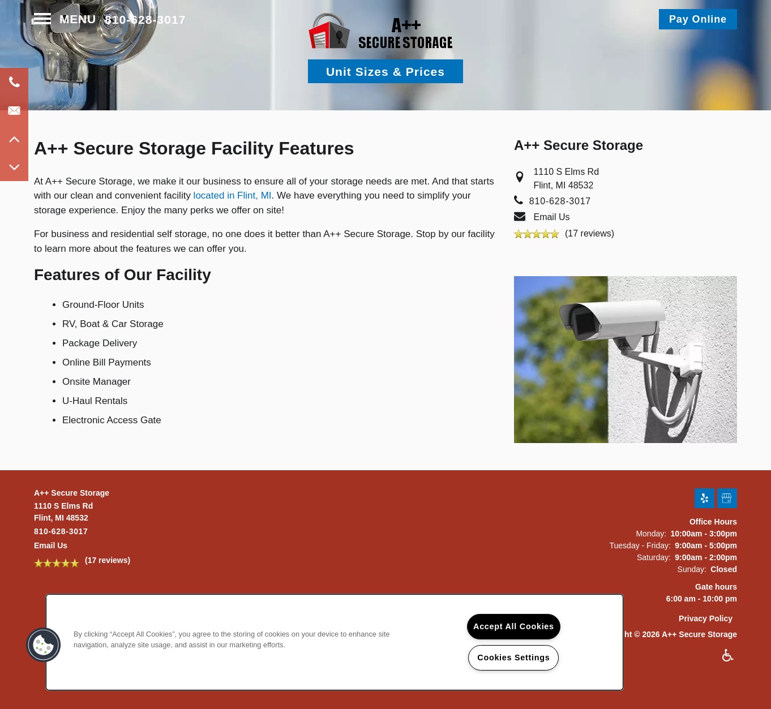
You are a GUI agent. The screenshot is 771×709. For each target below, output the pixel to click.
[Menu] (65, 19)
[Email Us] (14, 110)
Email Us (551, 217)
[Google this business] (727, 498)
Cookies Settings (513, 657)
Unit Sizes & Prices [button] (385, 71)
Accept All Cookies (513, 626)
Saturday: (654, 557)
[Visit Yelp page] (704, 498)
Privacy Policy (706, 618)
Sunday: (692, 569)
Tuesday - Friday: (639, 545)
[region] (334, 642)
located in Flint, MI (233, 195)
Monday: (651, 533)
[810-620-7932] (14, 82)
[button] (698, 19)
